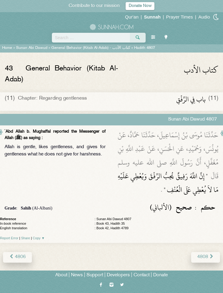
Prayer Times (179, 16)
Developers (118, 275)
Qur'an (132, 16)
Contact (141, 275)
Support (94, 275)
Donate (160, 275)
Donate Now (140, 6)
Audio (204, 16)
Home (7, 48)
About (61, 275)
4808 (205, 257)
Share (25, 238)
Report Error (9, 238)
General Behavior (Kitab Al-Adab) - (91, 48)
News (77, 275)
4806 (17, 257)
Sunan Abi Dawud (31, 48)
